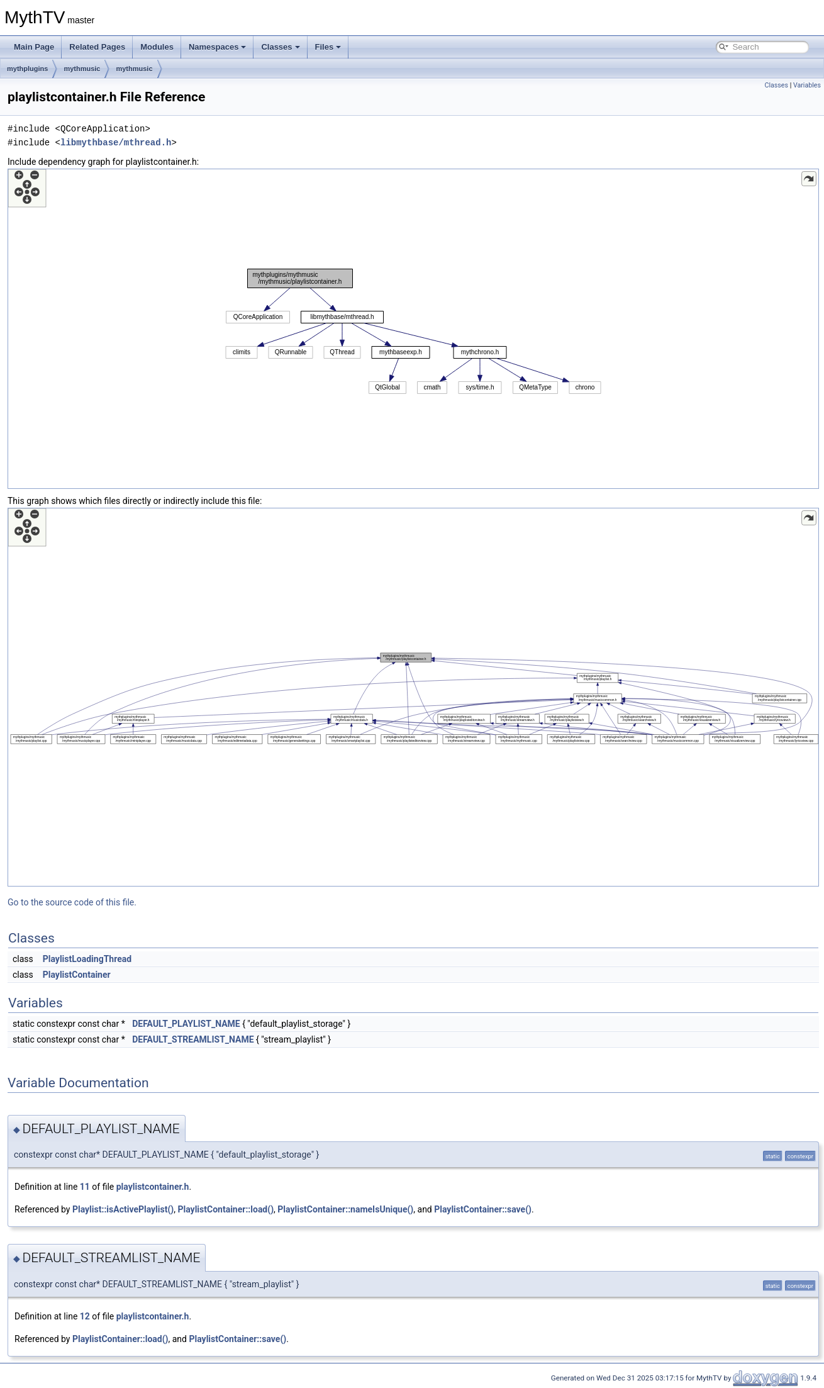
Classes (280, 47)
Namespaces (218, 47)
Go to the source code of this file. (72, 902)
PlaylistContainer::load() (226, 1209)
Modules (157, 47)
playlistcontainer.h (152, 1187)
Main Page (34, 47)
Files (328, 47)
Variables (807, 85)
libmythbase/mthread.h (115, 142)
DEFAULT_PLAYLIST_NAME (186, 1024)
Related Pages (97, 47)
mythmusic (82, 68)
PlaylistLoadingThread (87, 959)
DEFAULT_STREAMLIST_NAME (192, 1039)
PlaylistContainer (77, 975)
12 (85, 1316)
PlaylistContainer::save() (483, 1209)
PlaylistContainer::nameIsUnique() (345, 1209)
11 (85, 1187)
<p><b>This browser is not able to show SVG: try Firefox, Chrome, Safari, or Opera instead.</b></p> (413, 328)
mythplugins (27, 68)
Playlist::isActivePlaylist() (123, 1209)
